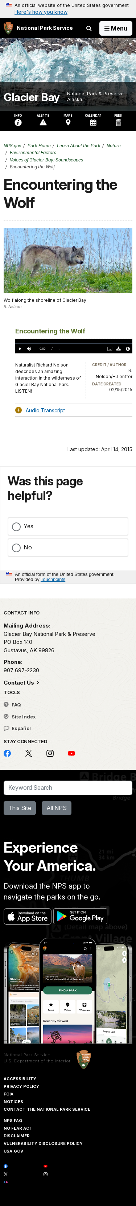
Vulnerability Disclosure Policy (43, 1143)
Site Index (20, 717)
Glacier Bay (32, 97)
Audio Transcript (45, 410)
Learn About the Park (78, 145)
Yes (28, 526)
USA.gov (13, 1151)
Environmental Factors (33, 152)
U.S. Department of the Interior (37, 1060)
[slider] (73, 343)
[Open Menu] (115, 28)
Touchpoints (53, 579)
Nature (114, 145)
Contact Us (20, 682)
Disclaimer (17, 1135)
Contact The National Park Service (47, 1109)
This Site (19, 808)
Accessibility (20, 1078)
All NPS (56, 808)
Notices (13, 1101)
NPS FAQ (13, 1120)
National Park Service (27, 1054)
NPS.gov (12, 145)
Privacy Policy (21, 1086)
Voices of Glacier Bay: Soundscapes (46, 160)
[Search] (68, 788)
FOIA (8, 1094)
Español (17, 728)
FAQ (12, 705)
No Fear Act (18, 1128)
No (28, 547)
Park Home (39, 145)
